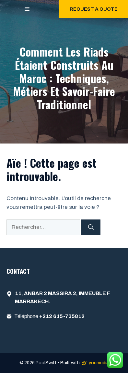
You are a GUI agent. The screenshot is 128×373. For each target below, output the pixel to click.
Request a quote (94, 9)
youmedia (99, 362)
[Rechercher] (90, 227)
